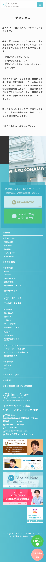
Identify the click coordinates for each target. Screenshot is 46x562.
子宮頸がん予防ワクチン (12, 286)
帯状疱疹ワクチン (11, 327)
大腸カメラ (9, 320)
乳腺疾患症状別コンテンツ (12, 340)
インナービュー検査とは (14, 349)
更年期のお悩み (11, 290)
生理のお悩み (10, 278)
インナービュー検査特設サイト (17, 352)
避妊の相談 (9, 282)
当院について (10, 238)
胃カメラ (8, 316)
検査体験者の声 (11, 356)
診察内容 (8, 267)
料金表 (7, 380)
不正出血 (8, 274)
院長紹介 (8, 249)
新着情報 (8, 361)
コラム (7, 369)
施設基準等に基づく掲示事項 (18, 386)
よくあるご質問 (12, 374)
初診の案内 (9, 256)
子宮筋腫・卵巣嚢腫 (12, 303)
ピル (6, 294)
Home (7, 232)
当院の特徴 (9, 262)
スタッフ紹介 (10, 253)
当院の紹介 (9, 242)
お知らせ (8, 365)
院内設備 (8, 245)
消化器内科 (9, 313)
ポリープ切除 (10, 324)
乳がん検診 (9, 335)
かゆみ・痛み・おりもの (12, 299)
